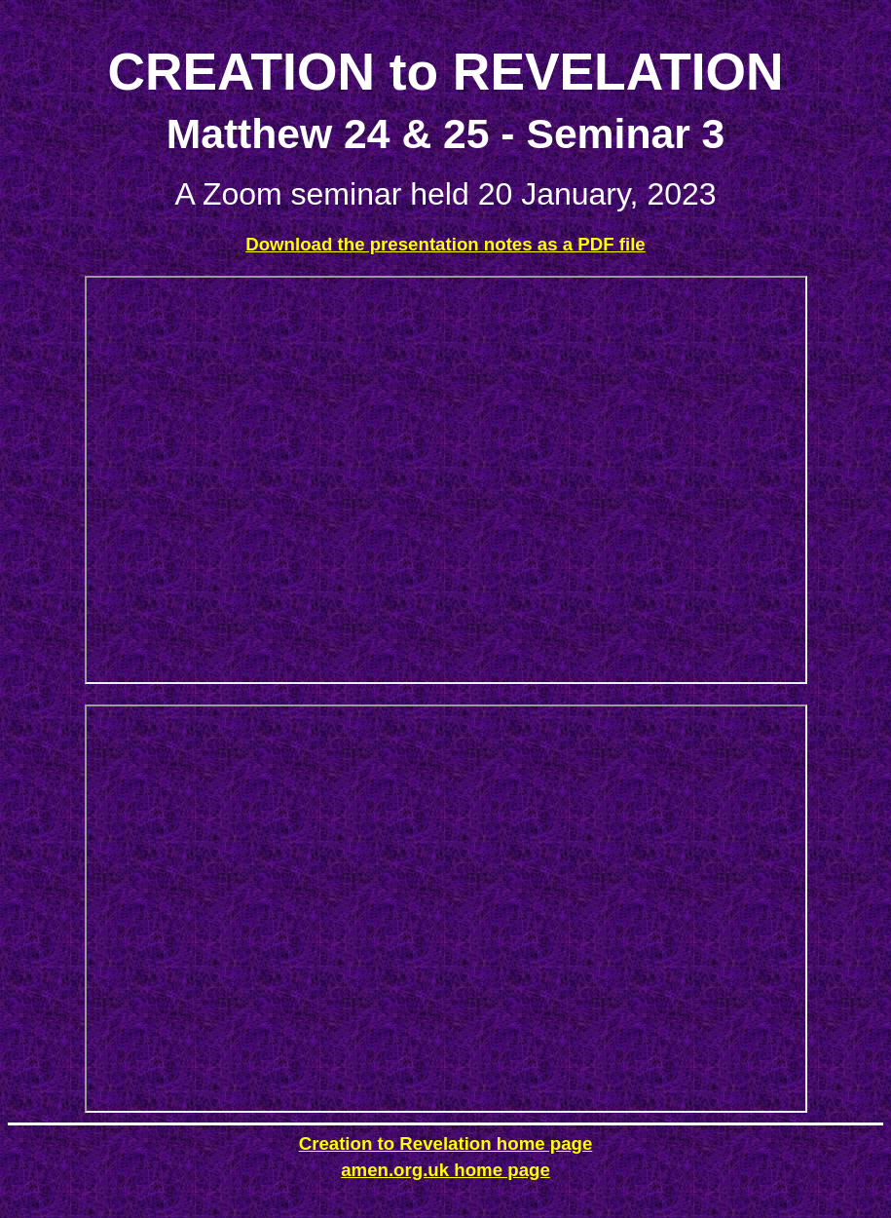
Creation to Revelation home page (446, 1143)
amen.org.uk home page (445, 1170)
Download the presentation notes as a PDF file (445, 244)
